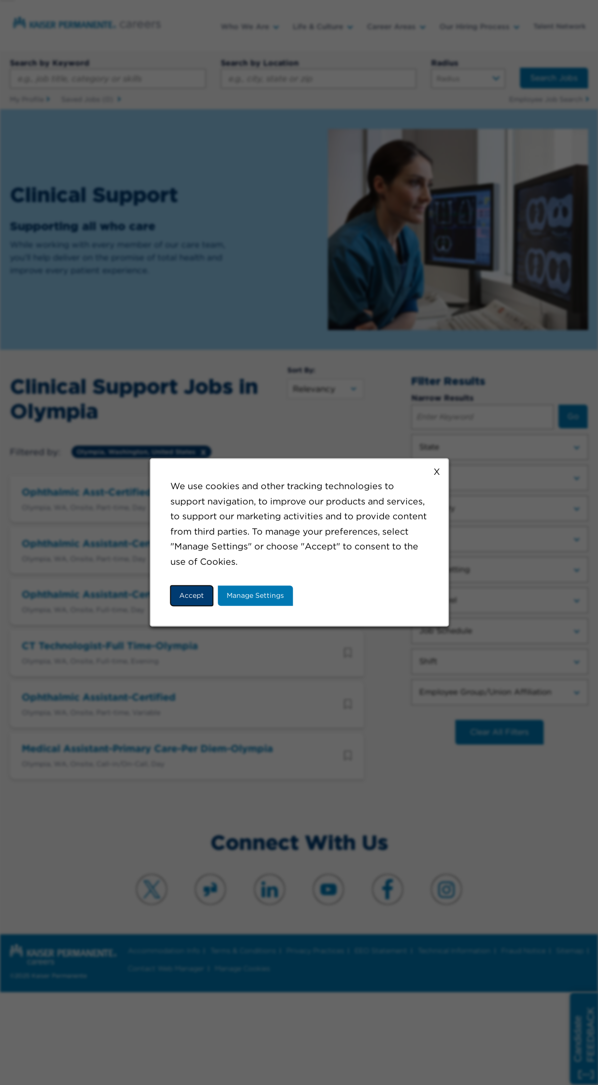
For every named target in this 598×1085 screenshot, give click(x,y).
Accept (191, 595)
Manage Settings (255, 595)
